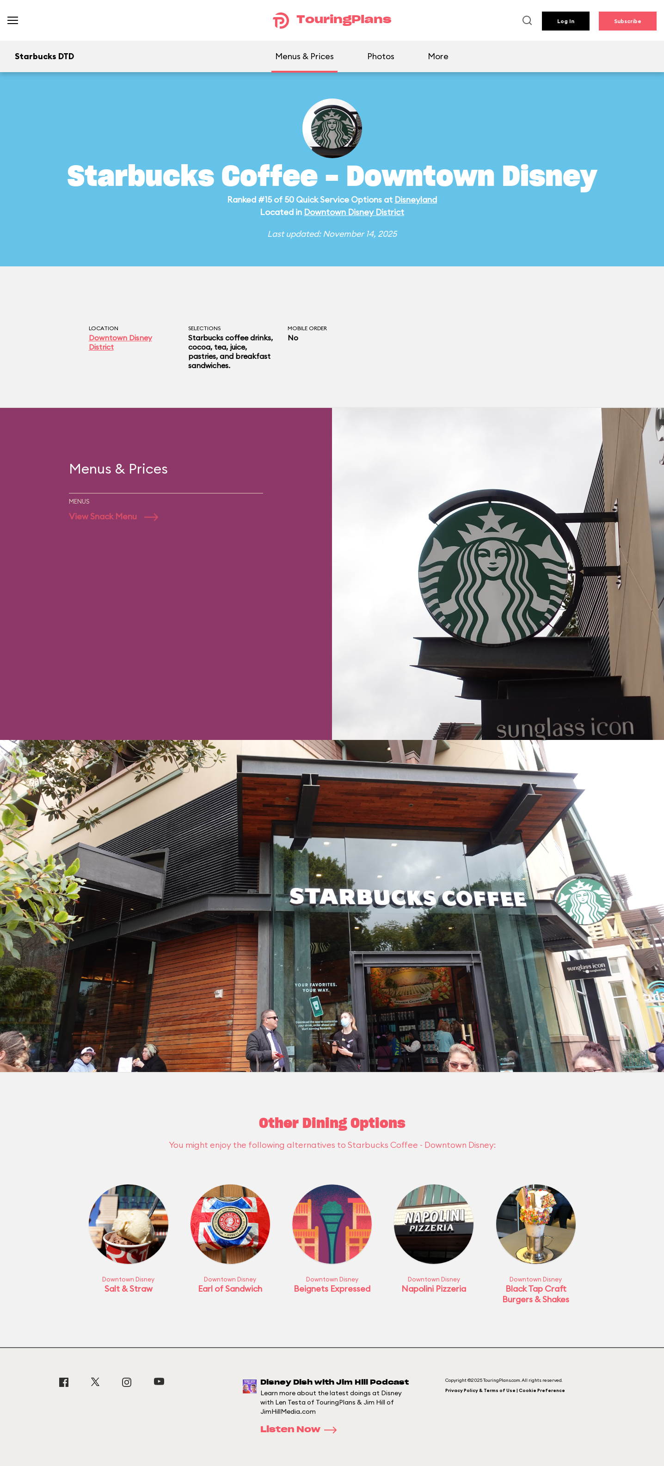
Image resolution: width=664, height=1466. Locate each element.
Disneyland (415, 199)
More (438, 56)
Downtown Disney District (354, 212)
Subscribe (627, 21)
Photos (380, 56)
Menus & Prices (304, 56)
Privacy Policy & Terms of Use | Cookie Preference (505, 1390)
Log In (565, 21)
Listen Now (301, 1430)
